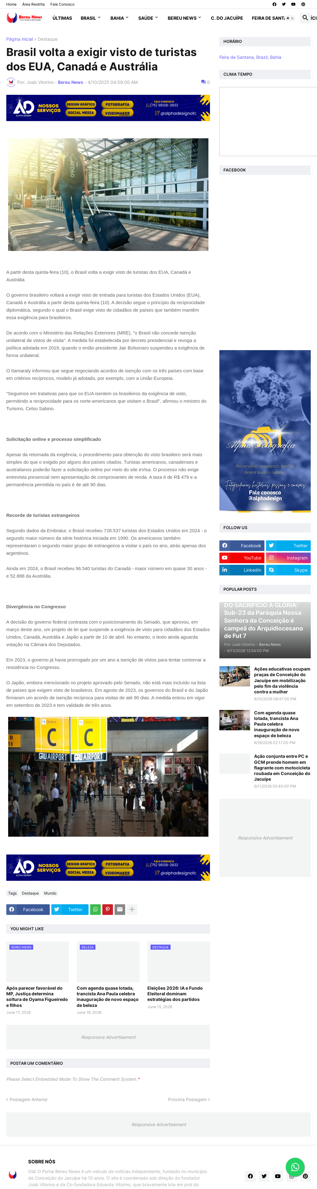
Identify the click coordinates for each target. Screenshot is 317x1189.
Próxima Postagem (187, 1099)
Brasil (88, 18)
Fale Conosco (62, 4)
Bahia (117, 18)
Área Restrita (33, 4)
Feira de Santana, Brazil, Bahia (250, 57)
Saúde (145, 18)
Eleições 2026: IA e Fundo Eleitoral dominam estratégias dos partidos (175, 993)
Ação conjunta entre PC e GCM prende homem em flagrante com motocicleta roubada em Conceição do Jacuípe (282, 767)
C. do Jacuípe (227, 18)
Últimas (62, 18)
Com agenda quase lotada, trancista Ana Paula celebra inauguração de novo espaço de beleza (108, 996)
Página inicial (19, 39)
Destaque (48, 39)
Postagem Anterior (29, 1099)
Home (11, 4)
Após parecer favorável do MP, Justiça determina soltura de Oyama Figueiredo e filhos (37, 996)
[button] (290, 18)
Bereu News (182, 18)
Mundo (50, 893)
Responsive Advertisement (108, 1037)
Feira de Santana (272, 18)
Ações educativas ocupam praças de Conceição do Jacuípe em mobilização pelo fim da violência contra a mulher (282, 680)
